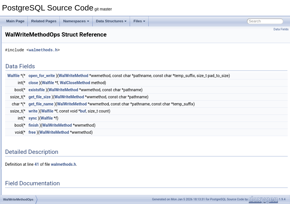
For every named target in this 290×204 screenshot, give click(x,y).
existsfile (107, 96)
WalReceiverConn (32, 45)
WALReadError (30, 39)
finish (104, 131)
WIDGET (25, 126)
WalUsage (26, 101)
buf (154, 117)
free (102, 138)
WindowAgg (28, 132)
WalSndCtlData (30, 70)
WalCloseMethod (146, 89)
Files (139, 21)
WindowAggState (32, 144)
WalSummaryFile (31, 82)
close (104, 89)
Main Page (15, 21)
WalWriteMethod (31, 107)
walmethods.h (114, 50)
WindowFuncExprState (36, 176)
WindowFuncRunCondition (39, 188)
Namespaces (76, 21)
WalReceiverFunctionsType (39, 51)
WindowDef (27, 163)
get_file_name (111, 110)
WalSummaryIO (30, 88)
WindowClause (30, 151)
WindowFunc (28, 169)
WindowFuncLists (32, 182)
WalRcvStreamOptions (36, 32)
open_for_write (112, 75)
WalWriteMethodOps (34, 113)
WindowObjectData (33, 194)
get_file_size (110, 103)
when (23, 120)
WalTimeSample (31, 95)
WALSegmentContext (35, 57)
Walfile (84, 75)
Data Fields (281, 29)
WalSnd (25, 63)
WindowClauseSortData (37, 157)
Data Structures (111, 21)
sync (103, 124)
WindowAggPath (31, 138)
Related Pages (43, 21)
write (103, 117)
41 (107, 170)
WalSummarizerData (34, 76)
